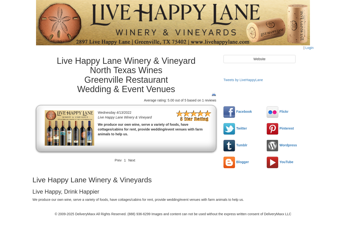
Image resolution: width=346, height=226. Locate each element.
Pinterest (280, 128)
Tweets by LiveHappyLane (243, 80)
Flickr (277, 111)
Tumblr (235, 145)
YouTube (280, 162)
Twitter (235, 128)
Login (309, 48)
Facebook (237, 111)
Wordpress (282, 145)
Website (259, 59)
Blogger (236, 162)
